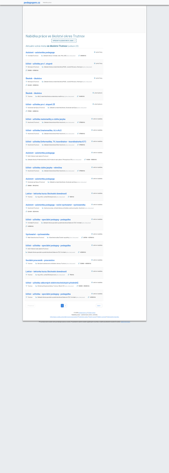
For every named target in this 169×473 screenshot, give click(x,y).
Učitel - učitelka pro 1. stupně (39, 63)
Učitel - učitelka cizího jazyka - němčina (44, 167)
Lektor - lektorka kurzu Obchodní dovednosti (46, 193)
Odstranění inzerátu (113, 317)
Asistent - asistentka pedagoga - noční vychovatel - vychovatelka (55, 204)
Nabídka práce (47, 2)
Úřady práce (91, 312)
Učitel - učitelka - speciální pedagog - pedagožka (48, 219)
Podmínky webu (83, 317)
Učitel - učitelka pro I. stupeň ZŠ (40, 104)
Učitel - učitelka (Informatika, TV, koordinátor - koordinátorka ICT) (56, 141)
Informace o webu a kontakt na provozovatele (64, 317)
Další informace (125, 322)
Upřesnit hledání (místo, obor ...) (64, 40)
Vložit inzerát (93, 317)
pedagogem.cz (32, 2)
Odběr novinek (101, 317)
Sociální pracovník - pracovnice (40, 260)
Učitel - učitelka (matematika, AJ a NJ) (43, 130)
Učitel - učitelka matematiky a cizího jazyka (45, 119)
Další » (99, 305)
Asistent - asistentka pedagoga (40, 52)
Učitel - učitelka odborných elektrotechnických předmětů (52, 282)
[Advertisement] (84, 21)
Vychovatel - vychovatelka (37, 234)
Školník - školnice (34, 78)
